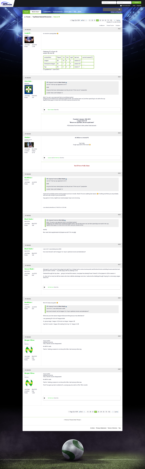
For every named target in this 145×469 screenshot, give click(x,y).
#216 (119, 244)
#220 (119, 369)
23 (100, 20)
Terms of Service (112, 428)
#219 (119, 336)
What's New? (35, 12)
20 (92, 20)
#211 (119, 28)
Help (134, 5)
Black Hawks (51, 109)
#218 (119, 298)
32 (105, 20)
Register (139, 5)
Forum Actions (57, 11)
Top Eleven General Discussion (41, 17)
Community (47, 11)
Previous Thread (69, 419)
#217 (119, 264)
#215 (119, 214)
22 (97, 20)
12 (89, 20)
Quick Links (67, 11)
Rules (79, 11)
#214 (119, 173)
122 (111, 20)
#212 (119, 77)
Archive (92, 428)
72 (108, 20)
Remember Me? (126, 5)
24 (102, 20)
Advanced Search (116, 12)
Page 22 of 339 (76, 20)
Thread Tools (110, 25)
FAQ (75, 11)
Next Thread (77, 419)
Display (117, 25)
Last (118, 20)
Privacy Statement (101, 428)
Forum (26, 12)
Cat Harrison (57, 157)
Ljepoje (50, 157)
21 (94, 20)
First (82, 20)
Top (119, 428)
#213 (119, 133)
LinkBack (101, 25)
